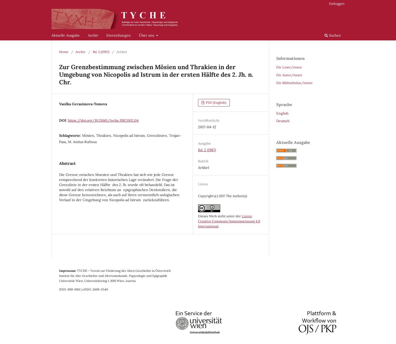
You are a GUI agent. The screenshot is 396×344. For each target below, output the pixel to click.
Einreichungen (118, 35)
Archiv (93, 35)
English (282, 113)
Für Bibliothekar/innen (294, 83)
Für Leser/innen (289, 67)
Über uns (147, 35)
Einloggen (336, 4)
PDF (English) (215, 102)
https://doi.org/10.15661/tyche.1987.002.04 (103, 120)
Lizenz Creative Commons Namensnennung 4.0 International (229, 221)
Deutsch (282, 121)
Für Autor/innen (289, 75)
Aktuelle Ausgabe (66, 35)
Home (63, 52)
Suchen (333, 35)
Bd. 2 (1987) (101, 52)
